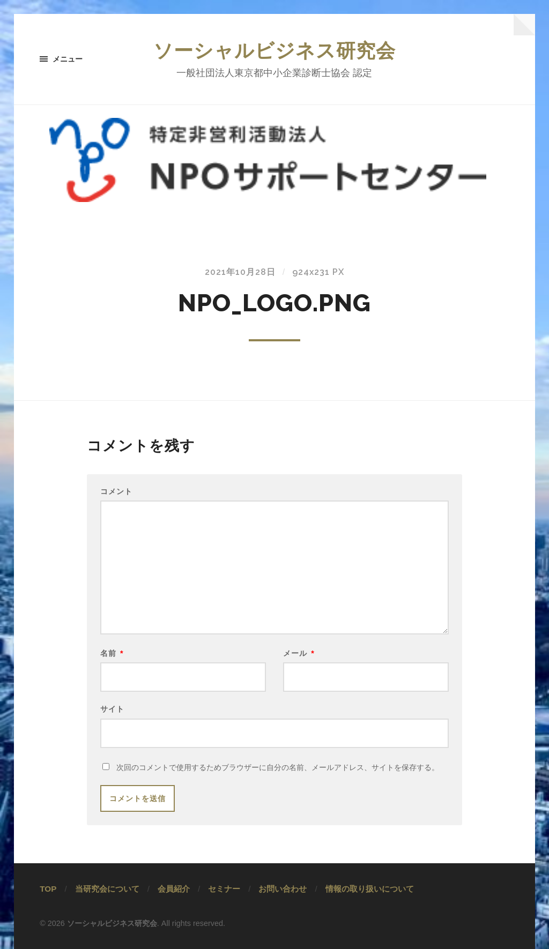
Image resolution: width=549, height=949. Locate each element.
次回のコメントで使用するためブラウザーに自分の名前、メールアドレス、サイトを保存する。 (277, 767)
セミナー (224, 888)
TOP (48, 888)
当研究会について (107, 888)
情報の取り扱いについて (369, 888)
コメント (116, 491)
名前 (112, 653)
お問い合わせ (282, 888)
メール (299, 653)
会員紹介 (174, 888)
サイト (112, 709)
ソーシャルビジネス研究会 (274, 50)
